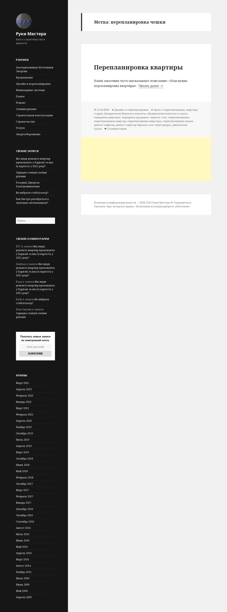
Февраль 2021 (24, 414)
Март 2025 (22, 383)
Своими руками (26, 109)
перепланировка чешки (178, 121)
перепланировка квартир (110, 121)
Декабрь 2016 (24, 509)
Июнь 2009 (22, 584)
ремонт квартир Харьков (131, 125)
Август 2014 (23, 565)
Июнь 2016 (22, 540)
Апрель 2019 (24, 446)
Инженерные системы (30, 90)
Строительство (25, 121)
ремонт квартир (104, 125)
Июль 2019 (22, 439)
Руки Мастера (31, 34)
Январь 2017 (23, 502)
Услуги (20, 128)
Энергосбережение (28, 134)
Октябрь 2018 (24, 458)
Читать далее (151, 86)
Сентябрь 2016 (25, 521)
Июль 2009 (22, 578)
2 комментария (116, 128)
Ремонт (21, 102)
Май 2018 (22, 471)
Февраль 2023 (24, 395)
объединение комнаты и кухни (167, 113)
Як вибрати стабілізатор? (32, 192)
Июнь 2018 (22, 465)
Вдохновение (24, 77)
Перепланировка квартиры (138, 67)
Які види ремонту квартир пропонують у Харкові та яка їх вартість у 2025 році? (34, 162)
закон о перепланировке (169, 110)
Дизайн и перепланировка (33, 84)
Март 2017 (22, 490)
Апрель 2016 (24, 553)
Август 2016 (23, 528)
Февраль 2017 (24, 496)
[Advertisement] (146, 159)
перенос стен (158, 117)
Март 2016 (22, 559)
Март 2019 (22, 452)
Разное (20, 96)
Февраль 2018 (24, 477)
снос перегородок (159, 125)
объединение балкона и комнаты (125, 113)
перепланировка (178, 117)
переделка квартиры (107, 117)
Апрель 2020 (24, 420)
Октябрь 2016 (24, 515)
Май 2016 (22, 547)
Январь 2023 (23, 402)
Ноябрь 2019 (24, 427)
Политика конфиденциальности (115, 202)
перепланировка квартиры (144, 121)
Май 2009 (22, 591)
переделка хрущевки (135, 117)
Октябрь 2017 (24, 484)
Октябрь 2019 (24, 433)
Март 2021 (22, 408)
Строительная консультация (34, 115)
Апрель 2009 (24, 597)
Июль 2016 (22, 534)
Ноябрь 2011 (24, 572)
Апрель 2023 (24, 389)
